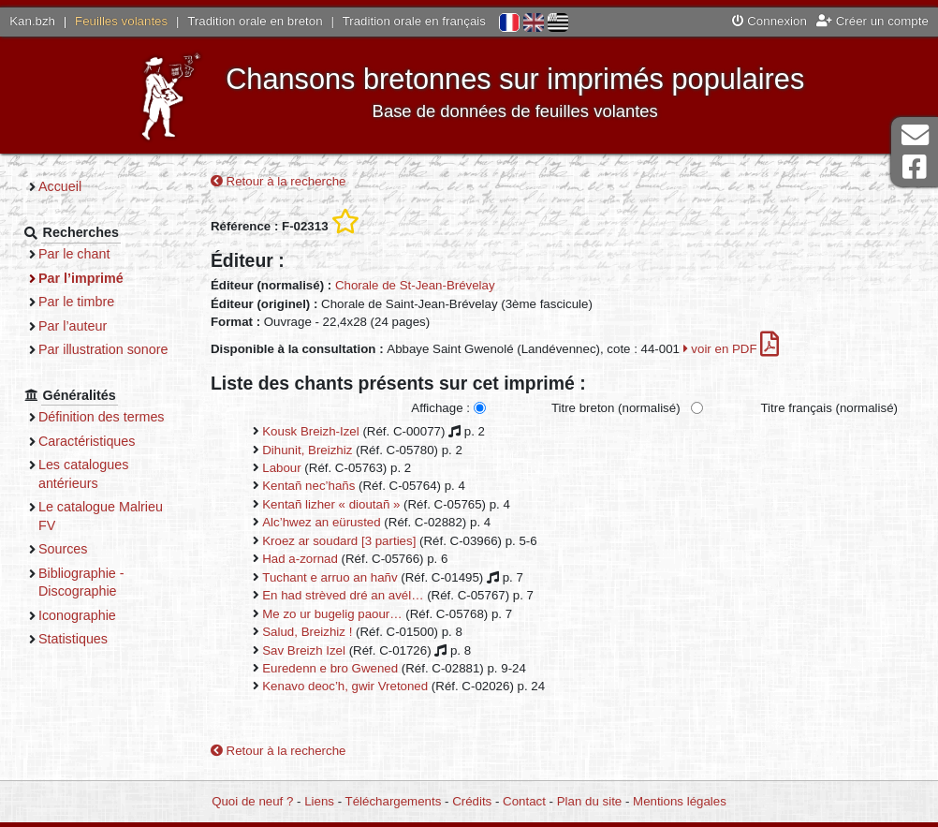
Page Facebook (915, 167)
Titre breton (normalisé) (616, 408)
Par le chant (74, 253)
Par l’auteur (72, 325)
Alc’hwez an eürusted (321, 522)
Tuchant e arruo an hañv (329, 577)
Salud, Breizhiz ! (307, 632)
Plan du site (589, 801)
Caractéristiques (87, 441)
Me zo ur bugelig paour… (332, 614)
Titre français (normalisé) (829, 408)
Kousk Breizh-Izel (310, 431)
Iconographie (77, 615)
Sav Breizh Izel (303, 650)
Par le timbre (76, 301)
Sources (63, 548)
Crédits (471, 801)
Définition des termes (101, 416)
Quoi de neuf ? (252, 801)
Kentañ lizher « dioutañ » (331, 504)
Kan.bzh (32, 21)
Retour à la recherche (278, 181)
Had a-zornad (300, 559)
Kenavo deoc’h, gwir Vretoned (345, 686)
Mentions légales (679, 801)
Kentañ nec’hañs (308, 486)
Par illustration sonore (103, 349)
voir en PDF (731, 349)
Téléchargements (393, 801)
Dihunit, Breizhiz (307, 450)
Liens (319, 801)
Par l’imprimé (81, 278)
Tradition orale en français (414, 21)
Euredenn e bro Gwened (330, 668)
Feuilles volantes (121, 21)
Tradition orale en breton (254, 21)
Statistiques (73, 638)
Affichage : (440, 408)
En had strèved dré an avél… (342, 595)
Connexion (769, 21)
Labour (281, 468)
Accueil (59, 186)
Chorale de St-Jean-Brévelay (415, 285)
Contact (524, 801)
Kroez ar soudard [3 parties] (339, 541)
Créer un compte (872, 21)
